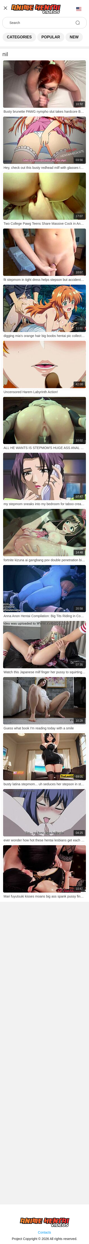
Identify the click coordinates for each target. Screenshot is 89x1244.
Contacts (44, 1232)
